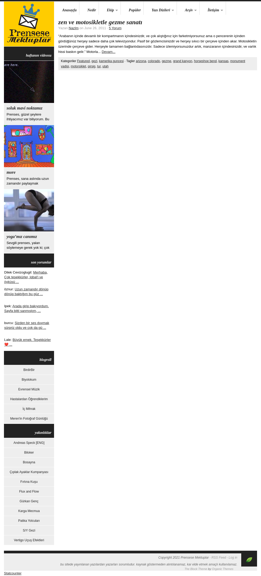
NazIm (74, 28)
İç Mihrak (29, 409)
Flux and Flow (29, 491)
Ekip (108, 10)
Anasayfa (69, 10)
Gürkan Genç (29, 501)
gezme (166, 61)
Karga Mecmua (29, 511)
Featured (83, 61)
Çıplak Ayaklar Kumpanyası (29, 472)
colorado (154, 61)
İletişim (211, 10)
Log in (233, 557)
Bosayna (29, 462)
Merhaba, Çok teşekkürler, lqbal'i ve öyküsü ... (26, 277)
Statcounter (13, 573)
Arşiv (187, 10)
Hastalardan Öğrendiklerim (29, 399)
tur (98, 66)
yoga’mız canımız (22, 236)
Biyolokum (29, 379)
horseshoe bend (205, 61)
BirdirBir (29, 370)
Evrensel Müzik (29, 389)
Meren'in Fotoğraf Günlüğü (29, 418)
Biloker (29, 452)
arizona (141, 61)
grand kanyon (182, 61)
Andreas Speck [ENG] (28, 443)
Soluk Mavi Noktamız (24, 108)
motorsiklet (78, 66)
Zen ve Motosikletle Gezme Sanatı (100, 22)
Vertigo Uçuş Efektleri (29, 540)
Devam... (108, 52)
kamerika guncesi (111, 61)
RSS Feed (218, 557)
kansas (224, 61)
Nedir (91, 10)
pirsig (91, 66)
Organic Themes (222, 568)
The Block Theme (196, 568)
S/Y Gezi (29, 530)
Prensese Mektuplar (29, 24)
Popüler (135, 10)
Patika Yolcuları (29, 521)
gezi (94, 61)
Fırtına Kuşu (28, 482)
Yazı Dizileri (159, 10)
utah (105, 66)
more (11, 172)
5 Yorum (115, 28)
